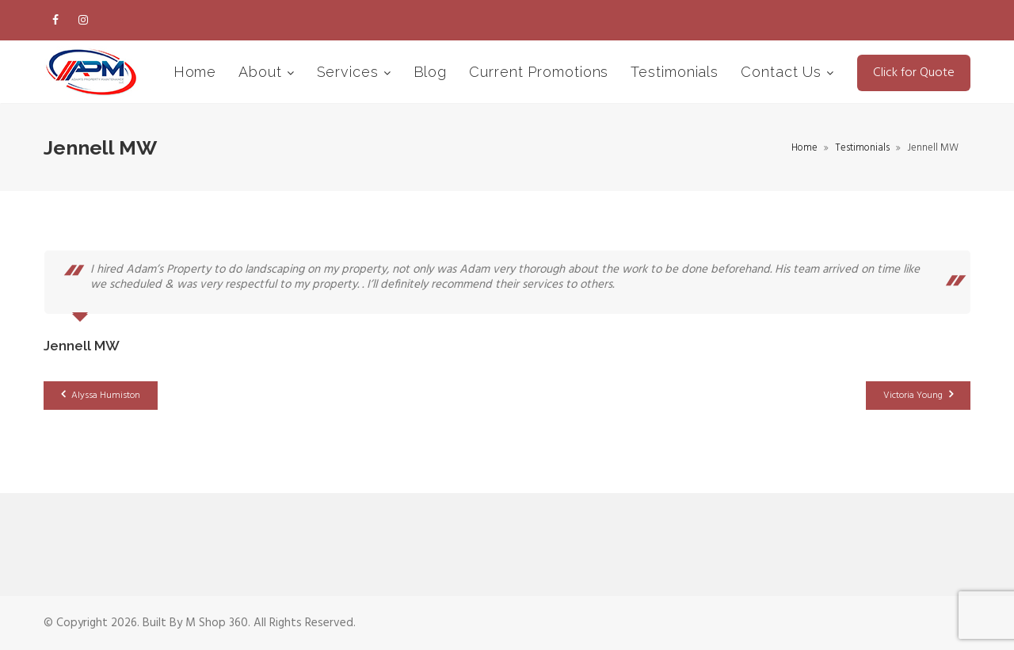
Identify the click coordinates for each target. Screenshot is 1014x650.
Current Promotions (538, 71)
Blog (431, 71)
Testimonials (675, 71)
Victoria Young (918, 395)
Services (350, 71)
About (262, 71)
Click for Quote (914, 73)
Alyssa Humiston (100, 395)
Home (195, 71)
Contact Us (783, 71)
